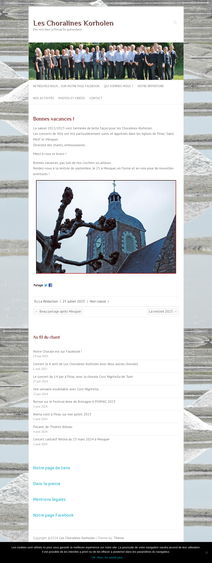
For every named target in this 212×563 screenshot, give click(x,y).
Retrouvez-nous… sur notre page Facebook (66, 86)
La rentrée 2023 (163, 311)
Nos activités (43, 98)
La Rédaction (48, 301)
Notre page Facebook (53, 515)
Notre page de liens (51, 468)
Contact (95, 98)
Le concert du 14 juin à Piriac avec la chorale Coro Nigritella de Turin (83, 376)
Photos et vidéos (71, 98)
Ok (93, 557)
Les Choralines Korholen (73, 23)
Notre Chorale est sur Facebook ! (57, 351)
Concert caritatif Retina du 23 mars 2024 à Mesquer (71, 439)
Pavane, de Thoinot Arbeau (52, 426)
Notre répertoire (151, 86)
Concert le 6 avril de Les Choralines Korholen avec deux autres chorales (85, 364)
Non (100, 557)
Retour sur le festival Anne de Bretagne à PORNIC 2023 (74, 401)
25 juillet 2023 (74, 301)
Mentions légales (49, 499)
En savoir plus (114, 557)
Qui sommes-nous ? (118, 86)
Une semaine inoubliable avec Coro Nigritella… (67, 389)
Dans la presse (46, 483)
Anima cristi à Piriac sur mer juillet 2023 (62, 414)
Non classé (98, 301)
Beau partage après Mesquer (58, 311)
